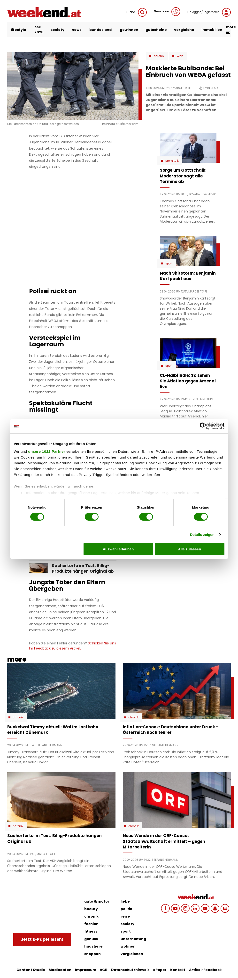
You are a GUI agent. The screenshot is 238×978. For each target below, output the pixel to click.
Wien (180, 56)
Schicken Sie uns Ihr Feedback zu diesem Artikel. (72, 646)
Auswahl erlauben (118, 549)
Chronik (159, 56)
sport (126, 931)
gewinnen (129, 29)
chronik (91, 916)
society (57, 29)
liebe (125, 901)
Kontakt (177, 969)
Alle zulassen (189, 549)
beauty (91, 908)
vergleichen (132, 953)
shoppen (92, 953)
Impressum (85, 969)
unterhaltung (133, 938)
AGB (103, 969)
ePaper (160, 969)
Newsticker (167, 11)
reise (125, 916)
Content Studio (30, 969)
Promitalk (172, 161)
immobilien (211, 29)
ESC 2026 (38, 30)
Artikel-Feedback (205, 969)
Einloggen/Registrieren (209, 12)
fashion (91, 923)
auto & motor (96, 901)
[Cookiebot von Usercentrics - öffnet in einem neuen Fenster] (203, 426)
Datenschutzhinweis (130, 969)
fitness (90, 931)
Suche (136, 12)
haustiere (93, 946)
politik (126, 908)
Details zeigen (202, 535)
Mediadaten (60, 969)
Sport (168, 263)
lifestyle (18, 29)
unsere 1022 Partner (46, 451)
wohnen (128, 946)
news (76, 29)
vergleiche (184, 29)
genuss (91, 938)
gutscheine (156, 29)
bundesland (100, 29)
